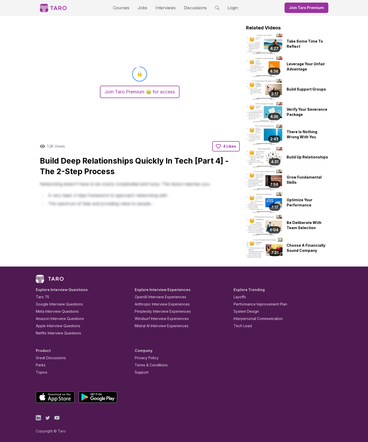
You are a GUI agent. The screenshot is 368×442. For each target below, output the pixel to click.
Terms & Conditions (151, 365)
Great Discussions (51, 358)
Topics (41, 372)
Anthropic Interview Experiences (162, 304)
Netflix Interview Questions (59, 333)
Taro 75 (42, 297)
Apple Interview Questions (58, 326)
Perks (41, 365)
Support (141, 372)
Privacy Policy (147, 358)
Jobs (142, 7)
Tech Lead (242, 326)
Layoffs (240, 297)
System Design (246, 311)
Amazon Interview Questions (60, 318)
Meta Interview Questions (57, 311)
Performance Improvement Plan (260, 304)
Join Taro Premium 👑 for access (140, 91)
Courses (121, 7)
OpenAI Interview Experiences (160, 297)
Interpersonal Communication (259, 318)
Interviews (165, 7)
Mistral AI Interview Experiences (162, 326)
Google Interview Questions (59, 304)
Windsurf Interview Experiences (162, 318)
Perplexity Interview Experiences (162, 311)
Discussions (195, 7)
